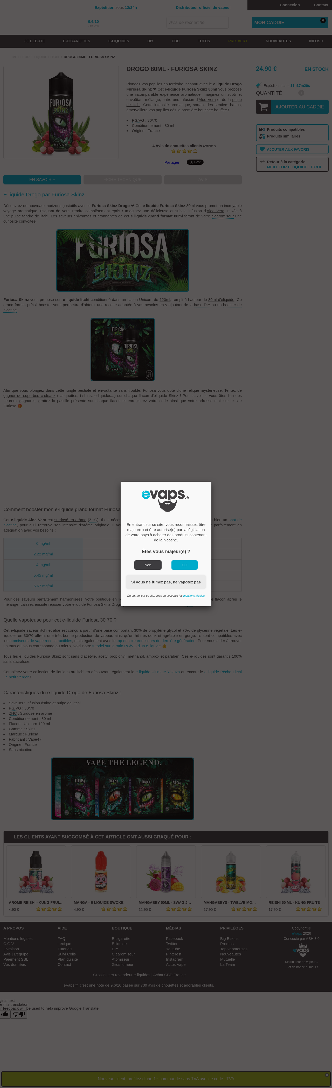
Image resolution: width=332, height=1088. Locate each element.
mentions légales (194, 595)
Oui (185, 565)
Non (148, 565)
